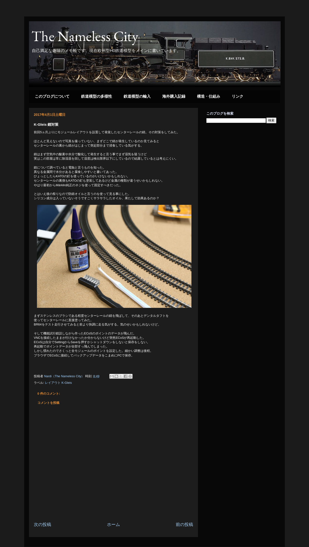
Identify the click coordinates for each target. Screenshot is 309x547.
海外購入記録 (173, 96)
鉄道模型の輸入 (137, 96)
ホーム (113, 524)
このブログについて (52, 96)
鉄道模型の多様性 (96, 96)
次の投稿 (42, 524)
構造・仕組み (208, 96)
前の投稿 (184, 524)
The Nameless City (84, 36)
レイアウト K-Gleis (58, 382)
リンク (237, 96)
